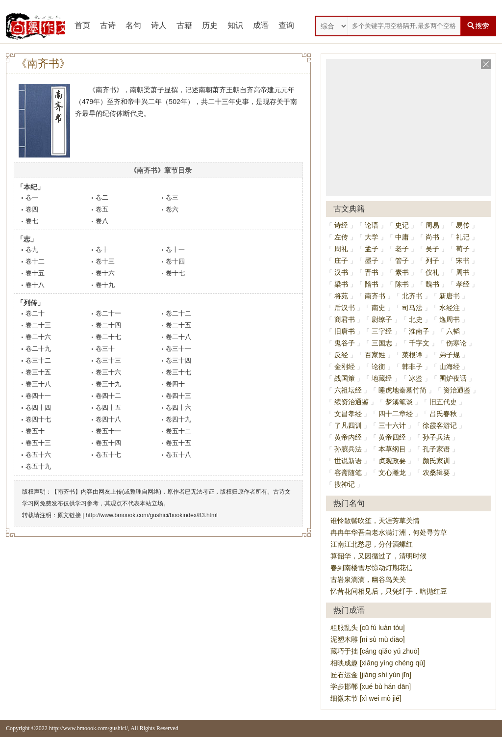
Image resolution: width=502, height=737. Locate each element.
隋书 (371, 284)
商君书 (344, 319)
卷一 (31, 197)
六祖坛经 (348, 390)
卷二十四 (108, 325)
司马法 (412, 308)
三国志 (382, 343)
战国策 (344, 378)
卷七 (31, 221)
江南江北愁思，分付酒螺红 (371, 544)
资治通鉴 (457, 390)
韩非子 (412, 366)
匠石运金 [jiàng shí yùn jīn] (370, 675)
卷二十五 (178, 325)
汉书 (341, 272)
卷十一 (175, 249)
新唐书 (449, 296)
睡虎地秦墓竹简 (402, 390)
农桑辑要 (436, 472)
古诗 (108, 25)
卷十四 (175, 261)
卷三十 (105, 348)
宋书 (463, 260)
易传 (463, 225)
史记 (402, 225)
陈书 (402, 284)
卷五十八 (178, 454)
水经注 (449, 308)
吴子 (432, 249)
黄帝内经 (348, 437)
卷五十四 (108, 443)
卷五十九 (38, 466)
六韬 (453, 331)
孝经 (463, 284)
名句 (133, 25)
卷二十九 (38, 348)
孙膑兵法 (348, 449)
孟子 (371, 249)
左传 (341, 237)
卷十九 (105, 285)
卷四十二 (108, 395)
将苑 (341, 296)
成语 (261, 25)
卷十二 (35, 261)
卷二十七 (108, 337)
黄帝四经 (392, 437)
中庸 (402, 237)
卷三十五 (38, 372)
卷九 (31, 249)
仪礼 (432, 272)
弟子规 (449, 355)
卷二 (102, 197)
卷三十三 (108, 360)
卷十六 (105, 273)
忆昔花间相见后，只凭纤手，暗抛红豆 (388, 591)
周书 (463, 272)
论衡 (378, 366)
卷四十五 (108, 407)
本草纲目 (392, 449)
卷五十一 (108, 431)
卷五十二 (178, 431)
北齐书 (412, 296)
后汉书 (344, 308)
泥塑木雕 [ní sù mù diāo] (367, 639)
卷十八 (35, 285)
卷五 (102, 209)
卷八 (102, 221)
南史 (378, 308)
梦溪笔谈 (399, 402)
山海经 (449, 366)
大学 (371, 237)
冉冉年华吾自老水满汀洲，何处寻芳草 (388, 532)
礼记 (463, 237)
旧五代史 (443, 402)
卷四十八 (108, 419)
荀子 (463, 249)
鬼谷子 (344, 343)
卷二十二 (178, 313)
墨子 (371, 260)
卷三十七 (178, 372)
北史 (416, 319)
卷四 (31, 209)
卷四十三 (178, 395)
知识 (235, 25)
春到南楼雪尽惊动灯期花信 (371, 568)
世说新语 (348, 461)
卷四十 (175, 384)
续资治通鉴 (351, 402)
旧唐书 (344, 331)
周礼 (341, 249)
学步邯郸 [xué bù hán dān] (370, 686)
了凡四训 (348, 425)
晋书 (371, 272)
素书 (402, 272)
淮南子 (419, 331)
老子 (402, 249)
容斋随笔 (348, 472)
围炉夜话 (453, 378)
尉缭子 (382, 319)
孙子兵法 (436, 437)
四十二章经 (395, 414)
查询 (286, 25)
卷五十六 (38, 454)
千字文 (419, 343)
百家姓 (375, 355)
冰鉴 (416, 378)
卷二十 (35, 313)
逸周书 (449, 319)
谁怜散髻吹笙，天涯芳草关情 (375, 521)
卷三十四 (178, 360)
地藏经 (382, 378)
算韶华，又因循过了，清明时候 (378, 556)
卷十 (102, 249)
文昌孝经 (348, 414)
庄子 (341, 260)
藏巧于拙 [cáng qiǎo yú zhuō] (375, 651)
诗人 (159, 25)
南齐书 (375, 296)
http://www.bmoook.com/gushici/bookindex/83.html (152, 515)
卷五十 (35, 431)
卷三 (172, 197)
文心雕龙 (392, 472)
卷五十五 (178, 443)
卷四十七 (38, 419)
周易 (432, 225)
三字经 (382, 331)
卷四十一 (38, 395)
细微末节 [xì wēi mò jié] (366, 698)
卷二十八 (178, 337)
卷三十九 (108, 384)
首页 (82, 25)
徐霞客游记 (440, 425)
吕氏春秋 (443, 414)
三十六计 (392, 425)
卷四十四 (38, 407)
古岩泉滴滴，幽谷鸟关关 (368, 579)
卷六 (172, 209)
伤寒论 (456, 343)
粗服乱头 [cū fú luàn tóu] (367, 628)
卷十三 (105, 261)
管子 (402, 260)
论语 (371, 225)
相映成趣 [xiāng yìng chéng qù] (377, 663)
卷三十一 (178, 348)
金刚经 (344, 366)
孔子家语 (436, 449)
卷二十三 (38, 325)
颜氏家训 (436, 461)
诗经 (341, 225)
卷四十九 (178, 419)
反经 (341, 355)
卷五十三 (38, 443)
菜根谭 (412, 355)
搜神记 (344, 484)
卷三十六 (108, 372)
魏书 (432, 284)
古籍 (184, 25)
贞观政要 (392, 461)
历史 (210, 25)
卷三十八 (38, 384)
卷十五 (35, 273)
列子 (432, 260)
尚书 (432, 237)
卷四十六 (178, 407)
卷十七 (175, 273)
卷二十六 (38, 337)
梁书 (341, 284)
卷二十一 (108, 313)
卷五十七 (108, 454)
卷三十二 (38, 360)
